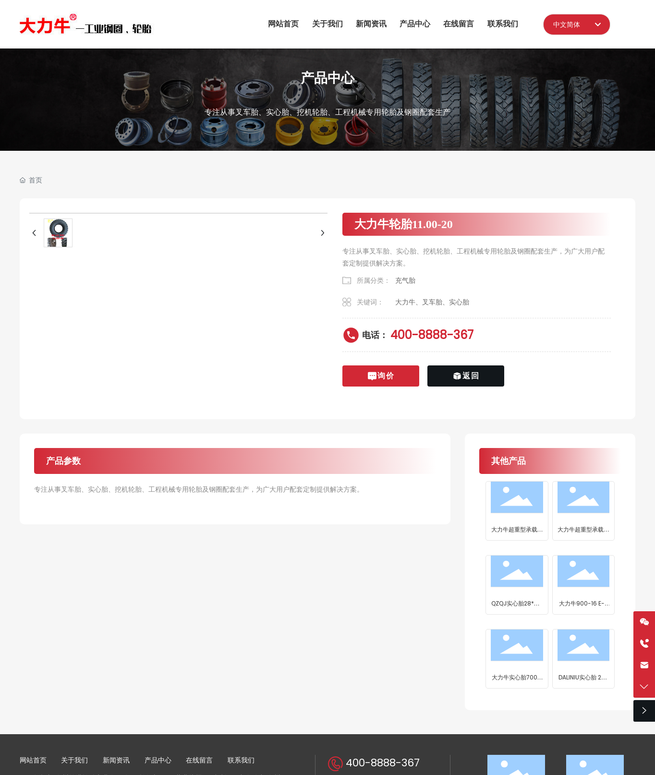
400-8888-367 (431, 335)
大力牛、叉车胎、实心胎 (432, 302)
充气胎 (405, 280)
